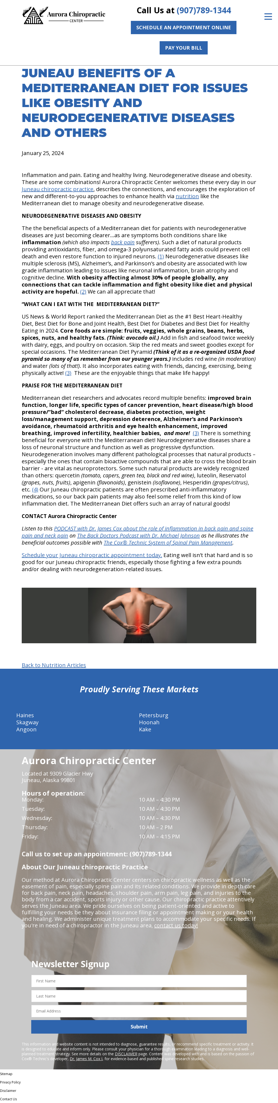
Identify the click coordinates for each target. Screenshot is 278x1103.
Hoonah (149, 722)
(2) (83, 291)
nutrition (187, 196)
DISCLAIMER (126, 1053)
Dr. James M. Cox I (86, 1058)
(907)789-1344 (204, 10)
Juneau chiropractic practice (57, 189)
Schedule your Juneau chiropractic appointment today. (92, 555)
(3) (68, 373)
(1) (161, 256)
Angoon (26, 729)
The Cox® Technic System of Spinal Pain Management (168, 542)
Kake (145, 729)
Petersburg (153, 715)
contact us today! (176, 925)
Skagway (27, 722)
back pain (123, 242)
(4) (35, 489)
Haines (25, 715)
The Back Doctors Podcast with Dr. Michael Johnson (138, 535)
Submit (139, 1026)
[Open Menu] (268, 16)
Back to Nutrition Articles (54, 665)
